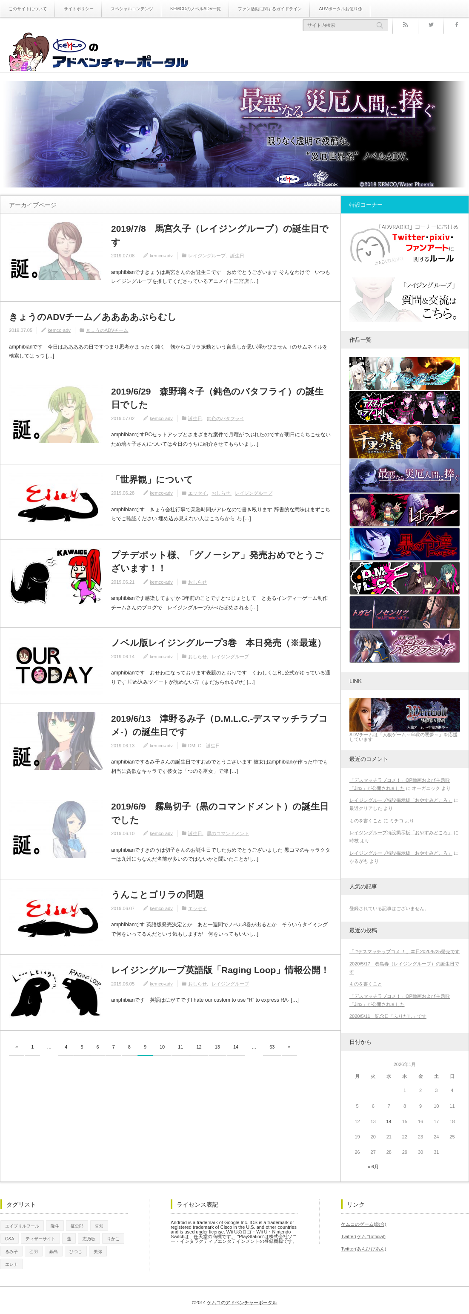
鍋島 (53, 1250)
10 (162, 1046)
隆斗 (55, 1225)
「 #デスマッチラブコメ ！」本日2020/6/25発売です (404, 951)
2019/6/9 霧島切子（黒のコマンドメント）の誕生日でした (220, 813)
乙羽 (33, 1250)
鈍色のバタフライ (225, 418)
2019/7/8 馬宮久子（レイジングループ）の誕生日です (220, 235)
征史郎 (77, 1225)
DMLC (194, 745)
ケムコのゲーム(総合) (363, 1224)
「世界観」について (152, 479)
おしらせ (221, 493)
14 (235, 1046)
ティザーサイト (40, 1238)
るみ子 (11, 1250)
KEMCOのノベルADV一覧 (195, 8)
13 (217, 1046)
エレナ (11, 1263)
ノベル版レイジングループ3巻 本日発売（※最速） (218, 643)
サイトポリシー (79, 8)
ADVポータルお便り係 (339, 8)
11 (180, 1046)
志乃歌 (89, 1238)
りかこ (113, 1238)
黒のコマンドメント (228, 833)
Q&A (9, 1238)
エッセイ (197, 493)
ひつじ (75, 1250)
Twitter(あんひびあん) (363, 1248)
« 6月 (373, 1166)
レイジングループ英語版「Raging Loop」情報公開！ (220, 970)
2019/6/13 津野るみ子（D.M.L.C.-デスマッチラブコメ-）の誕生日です (219, 725)
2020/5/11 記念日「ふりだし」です (387, 1016)
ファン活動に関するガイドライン (269, 8)
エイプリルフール (22, 1225)
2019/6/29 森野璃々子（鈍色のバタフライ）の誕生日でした (217, 398)
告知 (99, 1225)
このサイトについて (28, 8)
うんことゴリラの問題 (157, 894)
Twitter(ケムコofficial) (363, 1236)
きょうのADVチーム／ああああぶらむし (93, 317)
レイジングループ (207, 255)
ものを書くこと (365, 820)
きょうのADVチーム (107, 330)
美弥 (98, 1250)
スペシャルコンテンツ (132, 8)
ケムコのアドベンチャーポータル (242, 1300)
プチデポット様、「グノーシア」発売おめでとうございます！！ (217, 561)
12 (199, 1046)
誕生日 (237, 255)
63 (272, 1046)
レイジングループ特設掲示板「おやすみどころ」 (400, 800)
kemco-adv (161, 255)
